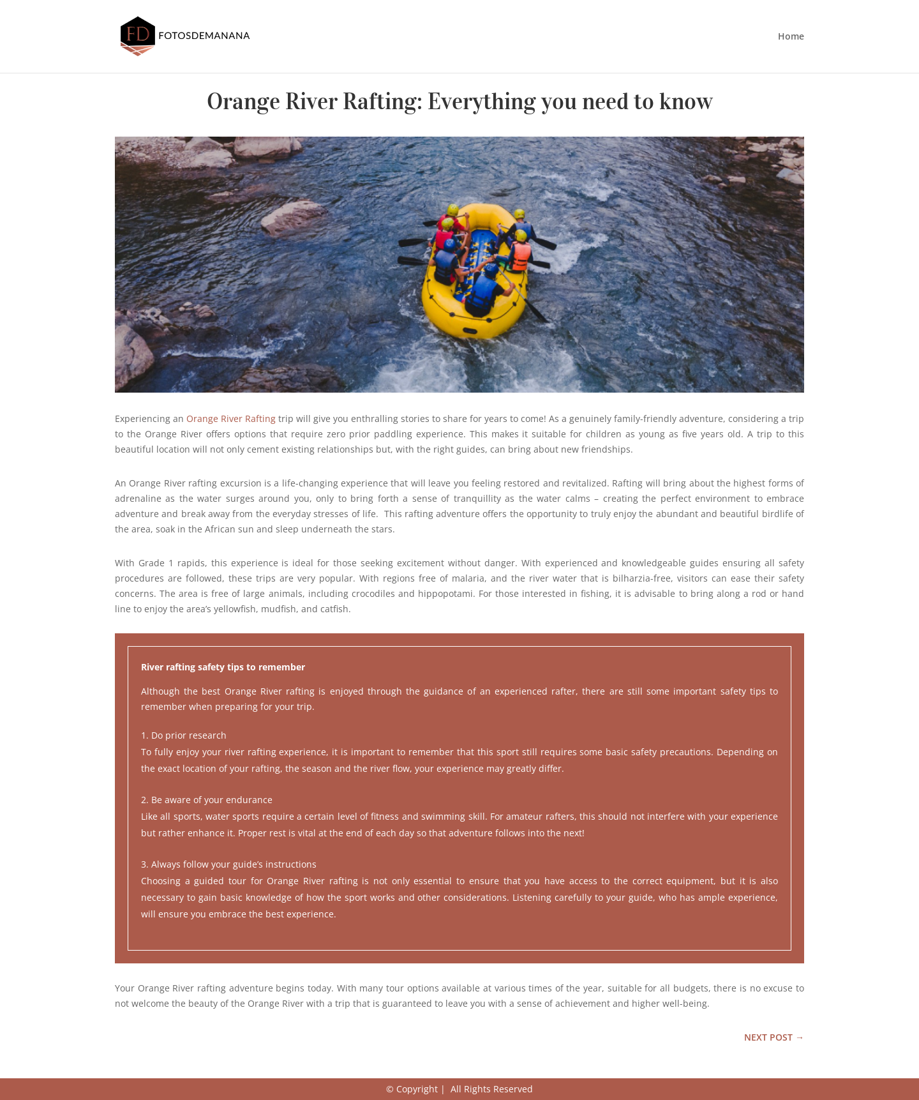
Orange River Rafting (231, 418)
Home (791, 37)
